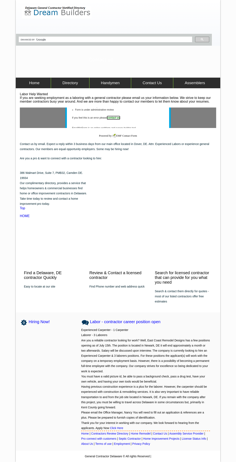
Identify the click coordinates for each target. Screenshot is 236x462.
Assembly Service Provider (186, 433)
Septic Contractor (130, 438)
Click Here (116, 428)
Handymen (110, 83)
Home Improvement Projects (161, 438)
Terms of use (103, 443)
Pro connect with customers (98, 438)
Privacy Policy (141, 443)
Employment (122, 443)
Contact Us (152, 83)
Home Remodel (141, 433)
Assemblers (195, 83)
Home (33, 83)
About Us (87, 443)
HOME (25, 216)
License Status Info (194, 438)
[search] (105, 39)
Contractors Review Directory (110, 433)
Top (22, 208)
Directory (70, 83)
